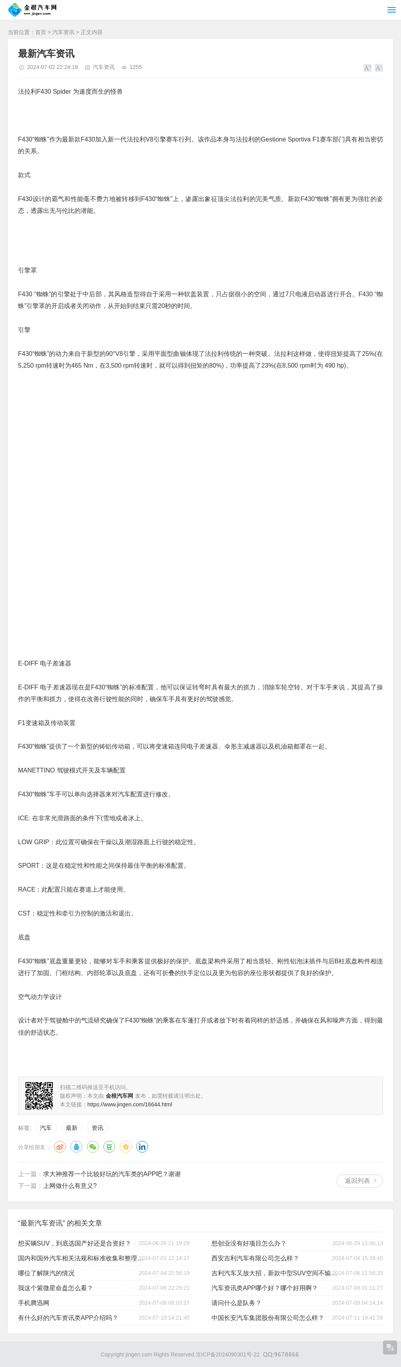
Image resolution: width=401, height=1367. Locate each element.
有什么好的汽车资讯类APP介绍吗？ (68, 1317)
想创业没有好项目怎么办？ (249, 1243)
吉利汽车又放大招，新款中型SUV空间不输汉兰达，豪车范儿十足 (275, 1273)
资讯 (97, 1127)
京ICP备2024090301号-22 (228, 1354)
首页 (40, 32)
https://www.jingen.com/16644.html (129, 1104)
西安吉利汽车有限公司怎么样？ (255, 1258)
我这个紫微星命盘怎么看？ (55, 1288)
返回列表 (357, 1180)
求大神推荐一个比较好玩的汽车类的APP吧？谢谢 (112, 1174)
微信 (93, 1147)
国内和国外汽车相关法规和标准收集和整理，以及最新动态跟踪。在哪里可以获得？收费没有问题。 (82, 1258)
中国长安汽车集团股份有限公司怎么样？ (267, 1317)
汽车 (46, 1127)
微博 (60, 1147)
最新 (72, 1127)
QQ (76, 1147)
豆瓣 (109, 1147)
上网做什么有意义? (70, 1185)
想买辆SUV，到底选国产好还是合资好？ (74, 1243)
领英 (142, 1147)
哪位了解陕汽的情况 (46, 1273)
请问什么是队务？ (236, 1303)
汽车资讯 (63, 32)
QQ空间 (126, 1147)
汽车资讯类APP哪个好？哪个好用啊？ (264, 1288)
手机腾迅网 (33, 1303)
